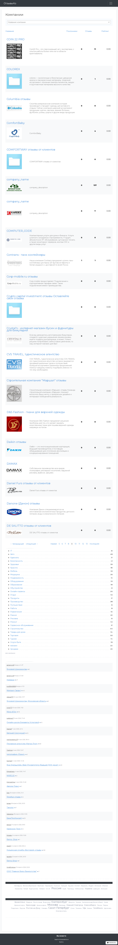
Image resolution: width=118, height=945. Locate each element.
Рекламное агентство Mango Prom (22, 744)
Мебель (13, 571)
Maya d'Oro (11, 712)
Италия (105, 886)
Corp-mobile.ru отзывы (22, 277)
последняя (94, 544)
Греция (64, 886)
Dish (8, 793)
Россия (56, 888)
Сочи (72, 908)
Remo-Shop (12, 861)
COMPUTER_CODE (19, 231)
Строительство (16, 629)
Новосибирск (90, 905)
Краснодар (31, 905)
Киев (106, 902)
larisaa (9, 803)
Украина (88, 889)
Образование (16, 585)
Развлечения (16, 612)
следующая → (32, 544)
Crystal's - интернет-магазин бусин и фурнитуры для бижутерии (40, 329)
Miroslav (9, 835)
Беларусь (18, 886)
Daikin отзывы (16, 442)
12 (83, 544)
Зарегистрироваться (61, 939)
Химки (89, 908)
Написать (111, 943)
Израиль (84, 886)
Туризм (13, 639)
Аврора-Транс (13, 786)
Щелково (107, 908)
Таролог (10, 807)
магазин (13, 646)
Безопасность (16, 561)
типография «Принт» (16, 754)
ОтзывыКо (10, 3)
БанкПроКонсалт (14, 818)
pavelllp (9, 856)
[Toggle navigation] (110, 3)
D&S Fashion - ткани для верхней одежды (36, 412)
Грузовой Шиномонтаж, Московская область (26, 701)
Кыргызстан (33, 889)
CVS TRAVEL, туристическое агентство (33, 354)
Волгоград (37, 902)
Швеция (96, 889)
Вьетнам (41, 886)
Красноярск (41, 905)
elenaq (9, 825)
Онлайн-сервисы (17, 591)
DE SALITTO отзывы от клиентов (29, 526)
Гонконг (57, 886)
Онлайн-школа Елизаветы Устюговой (23, 722)
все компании (10, 653)
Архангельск (19, 902)
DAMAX (12, 464)
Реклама (14, 618)
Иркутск (72, 902)
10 (76, 544)
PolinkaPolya (11, 782)
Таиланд (70, 889)
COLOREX (13, 69)
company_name (18, 179)
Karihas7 (9, 761)
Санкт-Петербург (58, 907)
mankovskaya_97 (12, 739)
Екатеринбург (59, 902)
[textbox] (59, 22)
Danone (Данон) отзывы (23, 503)
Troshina (9, 750)
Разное (13, 615)
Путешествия (16, 605)
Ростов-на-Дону (33, 908)
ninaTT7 (9, 708)
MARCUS (11, 776)
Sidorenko (10, 814)
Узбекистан (79, 889)
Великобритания (29, 886)
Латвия (42, 889)
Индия (91, 886)
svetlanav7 (10, 718)
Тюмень (79, 908)
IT (11, 551)
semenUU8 (10, 665)
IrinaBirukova (11, 867)
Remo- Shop (12, 839)
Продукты (14, 598)
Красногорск (19, 905)
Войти (61, 942)
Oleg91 (9, 846)
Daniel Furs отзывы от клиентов (28, 483)
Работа (13, 608)
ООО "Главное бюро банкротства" (22, 871)
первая (54, 544)
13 (87, 544)
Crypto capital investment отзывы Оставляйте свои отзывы (38, 297)
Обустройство (16, 588)
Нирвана (10, 680)
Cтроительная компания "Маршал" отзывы (36, 380)
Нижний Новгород (74, 905)
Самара (44, 908)
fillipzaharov (11, 771)
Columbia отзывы (18, 99)
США (64, 889)
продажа (14, 649)
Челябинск (98, 908)
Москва (52, 904)
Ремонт (13, 622)
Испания (98, 886)
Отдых (13, 595)
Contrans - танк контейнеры (26, 255)
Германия (49, 886)
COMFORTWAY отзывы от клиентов (31, 150)
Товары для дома (17, 632)
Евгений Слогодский (16, 733)
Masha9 (9, 729)
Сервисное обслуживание (21, 625)
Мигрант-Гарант (14, 690)
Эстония (104, 889)
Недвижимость (17, 578)
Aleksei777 (10, 697)
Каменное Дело (14, 829)
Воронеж (46, 902)
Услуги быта (15, 642)
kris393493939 (11, 686)
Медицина (15, 574)
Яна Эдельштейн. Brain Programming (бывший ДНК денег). (33, 765)
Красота (13, 568)
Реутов (22, 908)
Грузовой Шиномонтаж (17, 669)
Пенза (99, 905)
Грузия (71, 886)
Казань (78, 902)
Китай (26, 889)
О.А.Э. (48, 889)
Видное (29, 902)
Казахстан (18, 889)
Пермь (105, 905)
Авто (12, 554)
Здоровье (14, 564)
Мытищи (62, 905)
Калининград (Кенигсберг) (92, 902)
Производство (16, 602)
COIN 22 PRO (15, 39)
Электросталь (61, 911)
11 (79, 544)
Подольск (15, 908)
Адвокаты (14, 558)
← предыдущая (17, 544)
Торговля (14, 635)
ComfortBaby (16, 123)
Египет (77, 886)
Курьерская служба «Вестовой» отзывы (24, 850)
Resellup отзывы (14, 797)
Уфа (84, 908)
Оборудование (17, 581)
